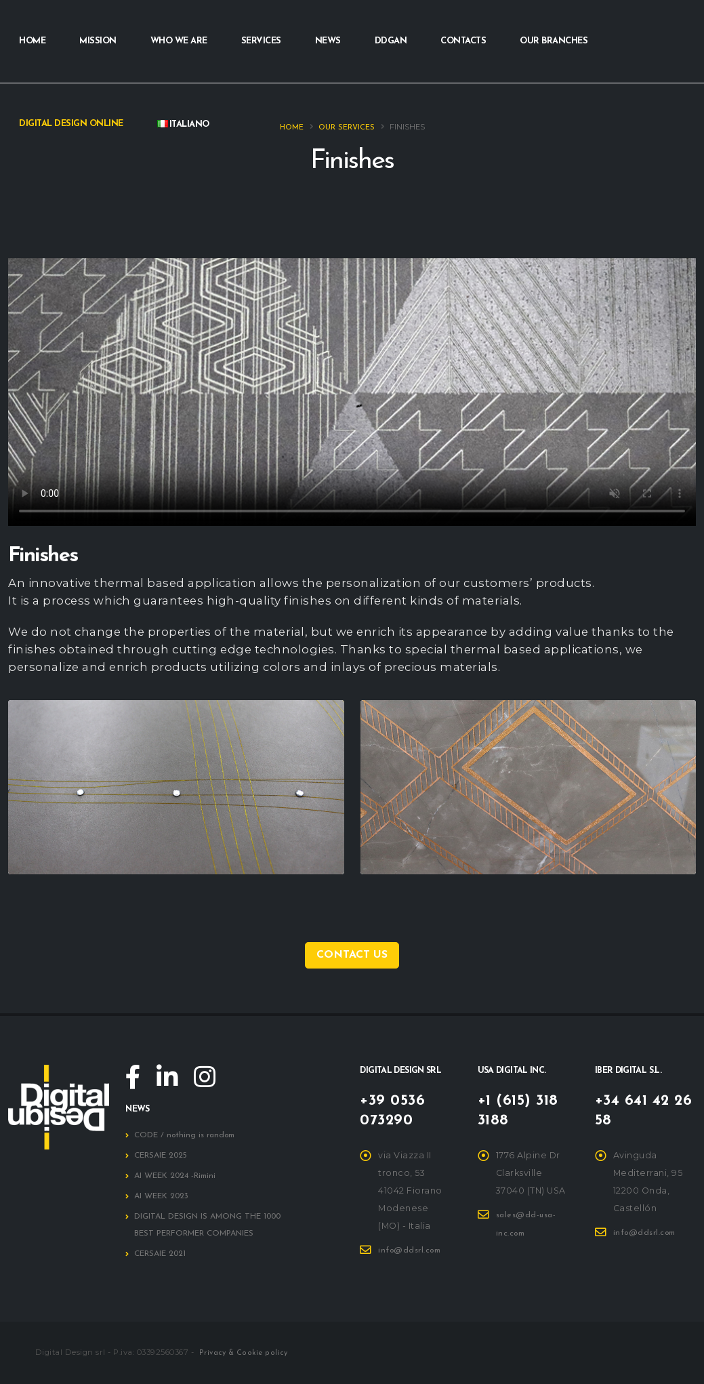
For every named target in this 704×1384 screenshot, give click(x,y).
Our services (346, 127)
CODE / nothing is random (188, 1136)
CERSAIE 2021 (161, 1254)
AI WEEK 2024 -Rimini (177, 1177)
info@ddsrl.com (413, 1250)
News (328, 41)
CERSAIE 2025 (162, 1156)
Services (261, 41)
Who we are (178, 41)
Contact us (352, 955)
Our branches (553, 41)
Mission (98, 41)
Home (32, 41)
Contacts (463, 41)
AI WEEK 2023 (163, 1197)
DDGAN (391, 41)
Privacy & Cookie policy (245, 1353)
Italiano (183, 124)
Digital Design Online (71, 123)
